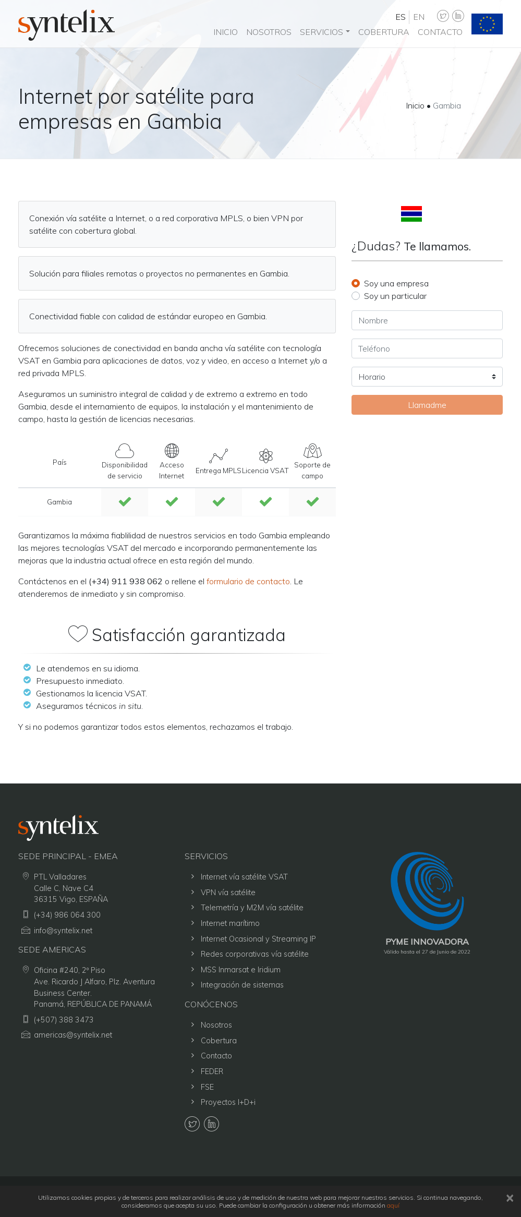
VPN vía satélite (228, 892)
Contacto (440, 32)
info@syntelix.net (63, 930)
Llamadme (427, 405)
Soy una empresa (396, 283)
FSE (207, 1087)
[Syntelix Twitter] (442, 16)
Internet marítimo (230, 923)
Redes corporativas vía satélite (255, 954)
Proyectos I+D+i (228, 1102)
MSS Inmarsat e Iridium (241, 969)
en (419, 16)
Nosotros (269, 32)
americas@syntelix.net (73, 1035)
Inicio (225, 32)
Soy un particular (395, 296)
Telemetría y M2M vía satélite (252, 907)
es (400, 16)
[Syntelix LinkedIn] (457, 16)
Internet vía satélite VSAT (244, 877)
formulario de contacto (248, 581)
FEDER (212, 1071)
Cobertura (383, 32)
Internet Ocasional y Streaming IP (258, 939)
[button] (325, 31)
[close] (509, 1197)
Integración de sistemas (242, 985)
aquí (393, 1205)
